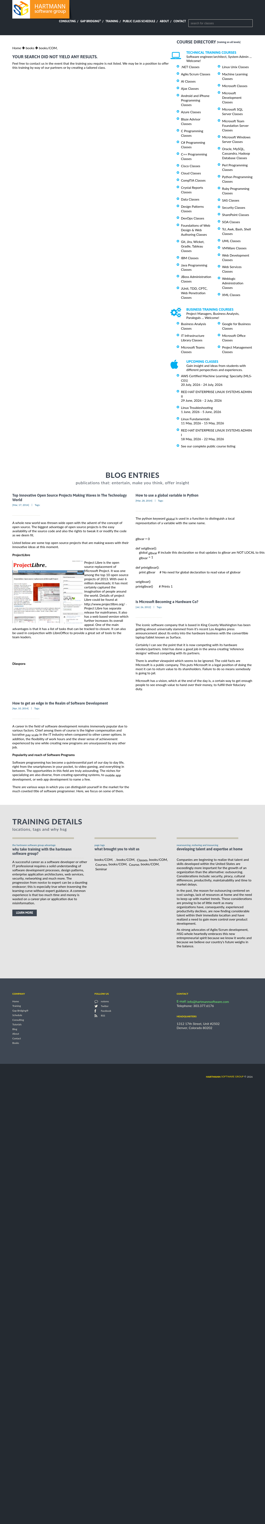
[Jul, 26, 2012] (143, 607)
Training (111, 21)
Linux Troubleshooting (197, 408)
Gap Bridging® (20, 1010)
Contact (180, 21)
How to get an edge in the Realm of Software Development (60, 703)
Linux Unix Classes (235, 67)
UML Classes (231, 241)
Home (16, 48)
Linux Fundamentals (195, 419)
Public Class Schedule (139, 21)
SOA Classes (231, 222)
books (30, 48)
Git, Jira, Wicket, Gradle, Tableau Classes (192, 246)
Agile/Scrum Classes (195, 74)
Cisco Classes (190, 166)
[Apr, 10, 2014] (20, 708)
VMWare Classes (234, 248)
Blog (14, 1029)
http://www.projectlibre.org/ (104, 604)
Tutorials (17, 1024)
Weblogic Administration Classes (232, 283)
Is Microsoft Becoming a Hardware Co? (167, 602)
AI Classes (188, 81)
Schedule (17, 1015)
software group (225, 1076)
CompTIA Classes (193, 180)
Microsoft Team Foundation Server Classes (235, 125)
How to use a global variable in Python (167, 495)
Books (15, 1043)
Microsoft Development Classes (232, 97)
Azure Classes (191, 112)
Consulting (67, 21)
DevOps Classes (192, 218)
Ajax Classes (190, 88)
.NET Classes (190, 67)
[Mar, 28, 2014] (144, 500)
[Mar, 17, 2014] (20, 504)
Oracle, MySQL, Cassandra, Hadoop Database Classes (236, 153)
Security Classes (233, 207)
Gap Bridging (90, 21)
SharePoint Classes (235, 215)
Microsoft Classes (234, 86)
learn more (24, 912)
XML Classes (231, 295)
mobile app (113, 775)
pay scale (31, 735)
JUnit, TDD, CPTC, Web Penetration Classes (194, 292)
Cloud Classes (191, 173)
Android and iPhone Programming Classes (195, 100)
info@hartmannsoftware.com (208, 1002)
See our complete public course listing (208, 446)
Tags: (37, 504)
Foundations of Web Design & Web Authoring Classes (195, 229)
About (164, 21)
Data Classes (190, 199)
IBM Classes (189, 258)
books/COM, (48, 48)
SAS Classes (230, 200)
